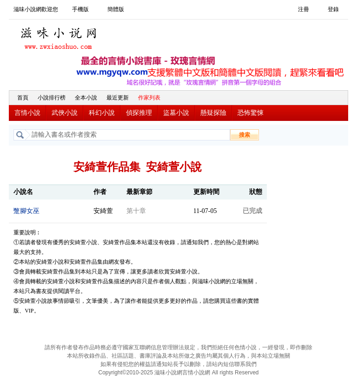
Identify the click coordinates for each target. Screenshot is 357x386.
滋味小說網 (60, 36)
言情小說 (27, 112)
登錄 (333, 9)
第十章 (136, 210)
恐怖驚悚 (251, 112)
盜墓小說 (176, 112)
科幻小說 (102, 112)
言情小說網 (196, 372)
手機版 (80, 9)
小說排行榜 (52, 97)
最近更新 (117, 97)
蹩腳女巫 (26, 210)
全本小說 (86, 97)
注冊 (303, 9)
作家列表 (149, 97)
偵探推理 (139, 112)
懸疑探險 (213, 112)
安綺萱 (103, 210)
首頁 (22, 97)
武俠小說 (65, 112)
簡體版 (115, 9)
